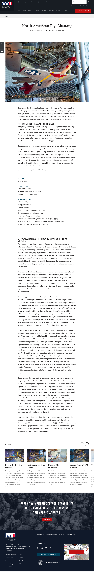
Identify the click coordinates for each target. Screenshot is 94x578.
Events (30, 11)
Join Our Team (9, 565)
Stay (24, 11)
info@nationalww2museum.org (14, 555)
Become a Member (51, 541)
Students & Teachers (48, 11)
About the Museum (10, 562)
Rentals (21, 568)
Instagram (56, 6)
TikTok (66, 6)
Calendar (41, 2)
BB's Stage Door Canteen (54, 2)
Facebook (53, 6)
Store (28, 2)
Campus (34, 2)
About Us (59, 11)
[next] (87, 445)
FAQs (20, 571)
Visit (19, 11)
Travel (21, 2)
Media (20, 562)
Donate (61, 541)
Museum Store (71, 541)
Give (65, 11)
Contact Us (22, 565)
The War (37, 11)
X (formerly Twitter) (63, 6)
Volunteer (8, 568)
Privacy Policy (9, 571)
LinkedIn (69, 6)
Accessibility (8, 574)
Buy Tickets (40, 541)
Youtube (59, 6)
